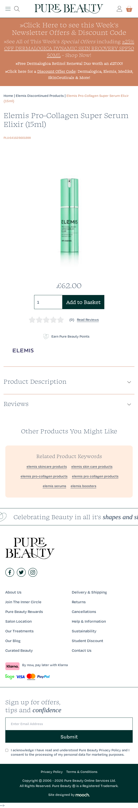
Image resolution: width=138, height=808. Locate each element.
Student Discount (87, 640)
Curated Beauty (19, 650)
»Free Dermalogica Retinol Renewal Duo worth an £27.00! (69, 63)
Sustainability (84, 630)
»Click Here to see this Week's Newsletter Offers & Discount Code (69, 28)
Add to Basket (83, 302)
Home (8, 95)
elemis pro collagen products (95, 476)
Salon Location (18, 621)
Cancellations (84, 611)
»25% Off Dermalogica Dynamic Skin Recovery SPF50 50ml (69, 48)
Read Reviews (88, 319)
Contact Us (81, 650)
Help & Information (89, 621)
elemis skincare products (47, 466)
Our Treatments (19, 630)
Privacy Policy (52, 771)
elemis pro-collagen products (44, 476)
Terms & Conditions (81, 771)
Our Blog (13, 640)
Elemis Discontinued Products (40, 95)
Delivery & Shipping (89, 592)
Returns (79, 601)
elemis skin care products (92, 466)
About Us (13, 592)
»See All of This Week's (49, 41)
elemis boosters (83, 486)
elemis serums (54, 486)
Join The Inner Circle (23, 601)
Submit (69, 736)
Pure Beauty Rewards (24, 611)
